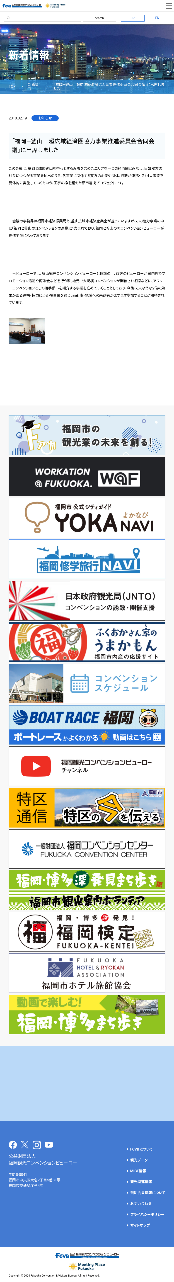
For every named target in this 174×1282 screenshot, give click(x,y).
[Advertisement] (87, 1083)
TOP (12, 86)
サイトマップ (140, 1225)
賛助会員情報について (147, 1193)
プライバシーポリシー (147, 1214)
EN (157, 18)
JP (133, 18)
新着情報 (33, 86)
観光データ (139, 1160)
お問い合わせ (141, 1204)
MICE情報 (138, 1171)
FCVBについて (141, 1149)
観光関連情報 (141, 1182)
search (99, 18)
